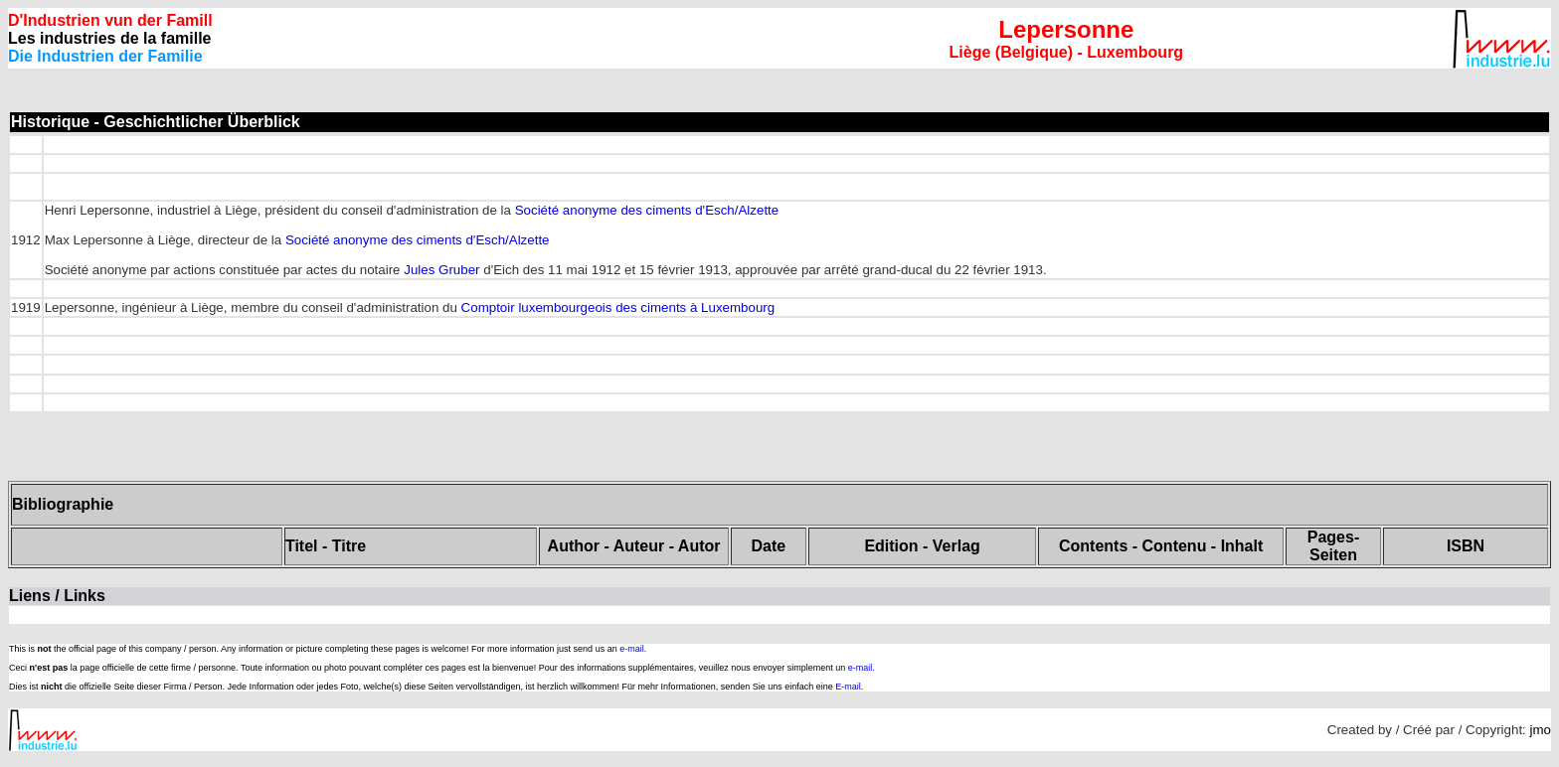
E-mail (848, 686)
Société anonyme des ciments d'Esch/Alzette (647, 210)
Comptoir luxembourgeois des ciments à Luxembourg (618, 307)
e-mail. (632, 649)
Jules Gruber (441, 269)
